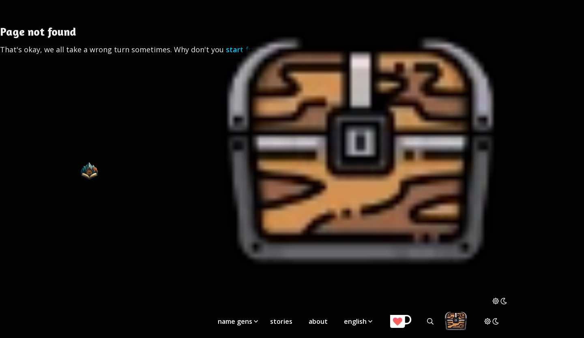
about (318, 321)
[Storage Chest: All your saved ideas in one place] (360, 294)
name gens (235, 321)
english (355, 321)
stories (281, 321)
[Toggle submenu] (256, 321)
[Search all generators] (430, 321)
